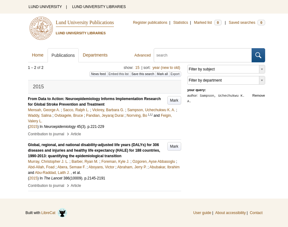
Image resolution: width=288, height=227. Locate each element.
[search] (203, 55)
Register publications (150, 22)
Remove (259, 95)
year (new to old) (166, 67)
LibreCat (54, 213)
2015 (33, 126)
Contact (256, 213)
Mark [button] (174, 100)
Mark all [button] (162, 74)
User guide (202, 213)
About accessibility (230, 213)
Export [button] (175, 74)
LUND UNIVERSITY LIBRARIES (99, 7)
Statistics (180, 22)
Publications (63, 55)
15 (137, 67)
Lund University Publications (85, 22)
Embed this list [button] (119, 74)
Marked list (207, 22)
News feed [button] (98, 74)
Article (76, 134)
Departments (95, 55)
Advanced (142, 55)
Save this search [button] (142, 74)
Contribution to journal (46, 134)
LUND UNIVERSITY (45, 7)
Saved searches (247, 22)
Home (38, 55)
